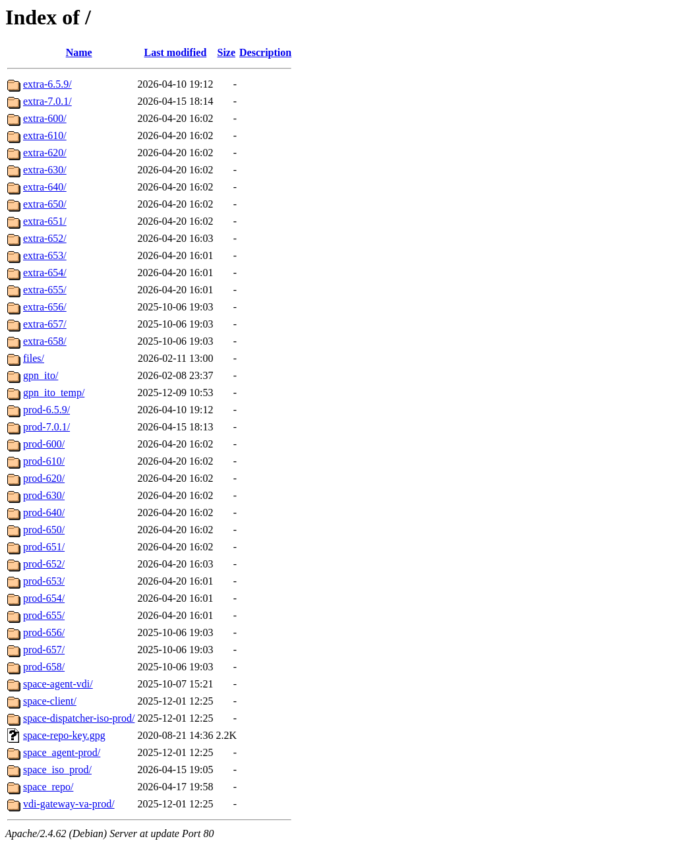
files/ (33, 358)
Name (79, 52)
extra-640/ (45, 186)
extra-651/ (45, 221)
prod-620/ (44, 478)
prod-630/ (44, 495)
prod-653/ (44, 581)
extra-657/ (45, 324)
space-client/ (49, 701)
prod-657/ (44, 649)
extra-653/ (45, 255)
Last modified (175, 52)
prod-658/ (44, 666)
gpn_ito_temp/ (53, 392)
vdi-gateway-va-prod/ (69, 803)
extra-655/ (45, 289)
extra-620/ (45, 152)
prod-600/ (44, 444)
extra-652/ (45, 238)
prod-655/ (44, 615)
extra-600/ (45, 118)
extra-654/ (45, 272)
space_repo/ (48, 786)
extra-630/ (45, 169)
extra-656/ (45, 306)
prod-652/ (44, 563)
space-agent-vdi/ (58, 683)
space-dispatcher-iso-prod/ (78, 718)
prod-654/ (44, 598)
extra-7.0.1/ (47, 101)
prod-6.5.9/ (46, 409)
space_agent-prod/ (61, 752)
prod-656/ (44, 632)
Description (265, 52)
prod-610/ (44, 461)
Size (227, 52)
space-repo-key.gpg (64, 735)
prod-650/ (44, 529)
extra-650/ (45, 204)
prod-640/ (44, 512)
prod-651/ (44, 546)
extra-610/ (45, 135)
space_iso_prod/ (57, 769)
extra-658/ (45, 341)
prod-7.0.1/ (46, 426)
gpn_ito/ (40, 375)
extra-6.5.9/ (47, 84)
